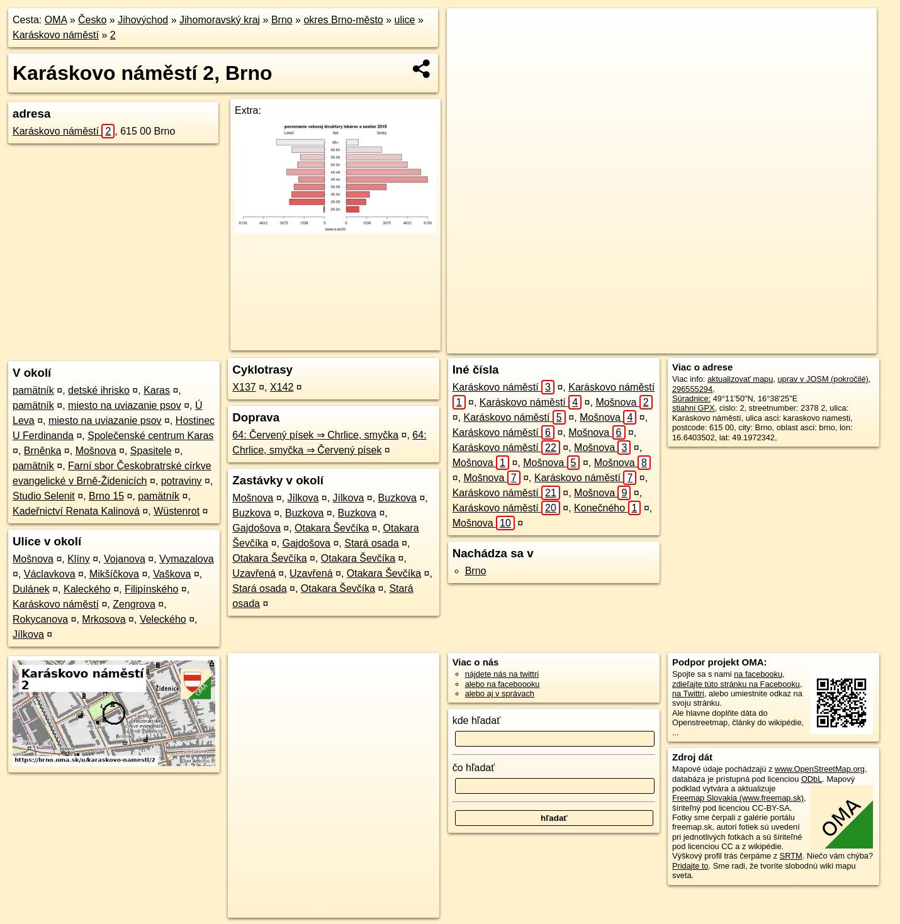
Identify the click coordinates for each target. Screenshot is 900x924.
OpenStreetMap (628, 344)
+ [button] (468, 29)
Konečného (607, 508)
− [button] (468, 49)
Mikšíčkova (114, 574)
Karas (156, 390)
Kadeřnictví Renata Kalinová (76, 511)
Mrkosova (103, 619)
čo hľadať (474, 767)
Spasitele (151, 450)
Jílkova (28, 634)
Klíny (78, 559)
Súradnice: (691, 398)
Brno (282, 19)
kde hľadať (477, 720)
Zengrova (134, 604)
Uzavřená (253, 573)
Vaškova (172, 574)
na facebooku (758, 674)
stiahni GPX (693, 408)
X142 (281, 387)
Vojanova (124, 559)
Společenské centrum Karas (150, 435)
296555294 (692, 389)
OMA (56, 19)
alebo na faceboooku (502, 684)
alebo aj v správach (499, 693)
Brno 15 (106, 496)
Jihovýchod (143, 19)
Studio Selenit (44, 496)
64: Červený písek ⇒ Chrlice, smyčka (315, 435)
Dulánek (31, 589)
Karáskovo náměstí (56, 35)
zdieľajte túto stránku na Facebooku (736, 684)
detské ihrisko (99, 390)
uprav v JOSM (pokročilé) (822, 379)
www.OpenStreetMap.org (820, 769)
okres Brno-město (343, 19)
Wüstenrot (177, 511)
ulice (405, 19)
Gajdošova (256, 528)
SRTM (791, 855)
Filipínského (151, 589)
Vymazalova (186, 559)
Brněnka (43, 450)
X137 (244, 387)
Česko (92, 19)
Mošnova (96, 450)
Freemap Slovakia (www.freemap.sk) (738, 798)
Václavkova (50, 574)
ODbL (811, 779)
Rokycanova (40, 619)
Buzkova (397, 498)
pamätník (33, 390)
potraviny (181, 481)
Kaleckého (87, 589)
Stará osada (371, 543)
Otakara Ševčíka (332, 528)
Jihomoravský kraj (219, 19)
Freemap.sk (693, 344)
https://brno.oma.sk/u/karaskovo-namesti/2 (804, 344)
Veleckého (163, 619)
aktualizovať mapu (740, 379)
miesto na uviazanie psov (124, 405)
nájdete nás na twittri (502, 674)
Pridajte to (690, 866)
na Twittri (688, 693)
